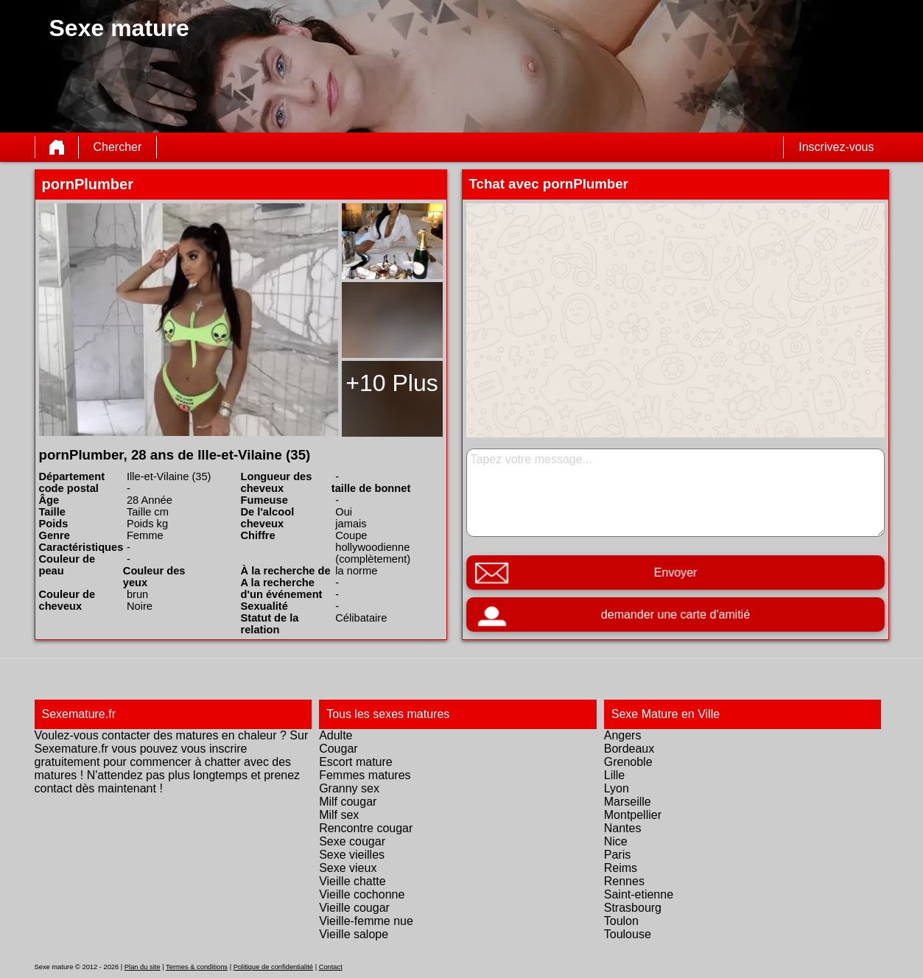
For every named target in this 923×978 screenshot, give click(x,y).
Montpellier (632, 815)
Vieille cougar (354, 907)
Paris (617, 854)
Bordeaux (629, 748)
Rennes (624, 881)
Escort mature (356, 762)
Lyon (616, 788)
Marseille (627, 801)
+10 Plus (391, 383)
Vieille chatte (352, 881)
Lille (614, 775)
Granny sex (349, 788)
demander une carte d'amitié (675, 614)
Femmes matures (364, 775)
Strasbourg (632, 907)
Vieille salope (353, 934)
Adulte (335, 735)
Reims (620, 868)
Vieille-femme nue (366, 921)
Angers (623, 735)
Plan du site (142, 967)
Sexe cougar (352, 841)
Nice (616, 841)
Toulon (621, 921)
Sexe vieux (347, 868)
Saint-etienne (638, 894)
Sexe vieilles (352, 854)
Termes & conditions (197, 967)
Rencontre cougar (366, 828)
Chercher (118, 147)
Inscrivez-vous (836, 147)
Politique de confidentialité (273, 967)
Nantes (623, 828)
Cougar (338, 748)
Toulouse (627, 934)
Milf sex (339, 815)
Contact (331, 967)
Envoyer (675, 572)
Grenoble (628, 762)
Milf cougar (347, 801)
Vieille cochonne (361, 894)
